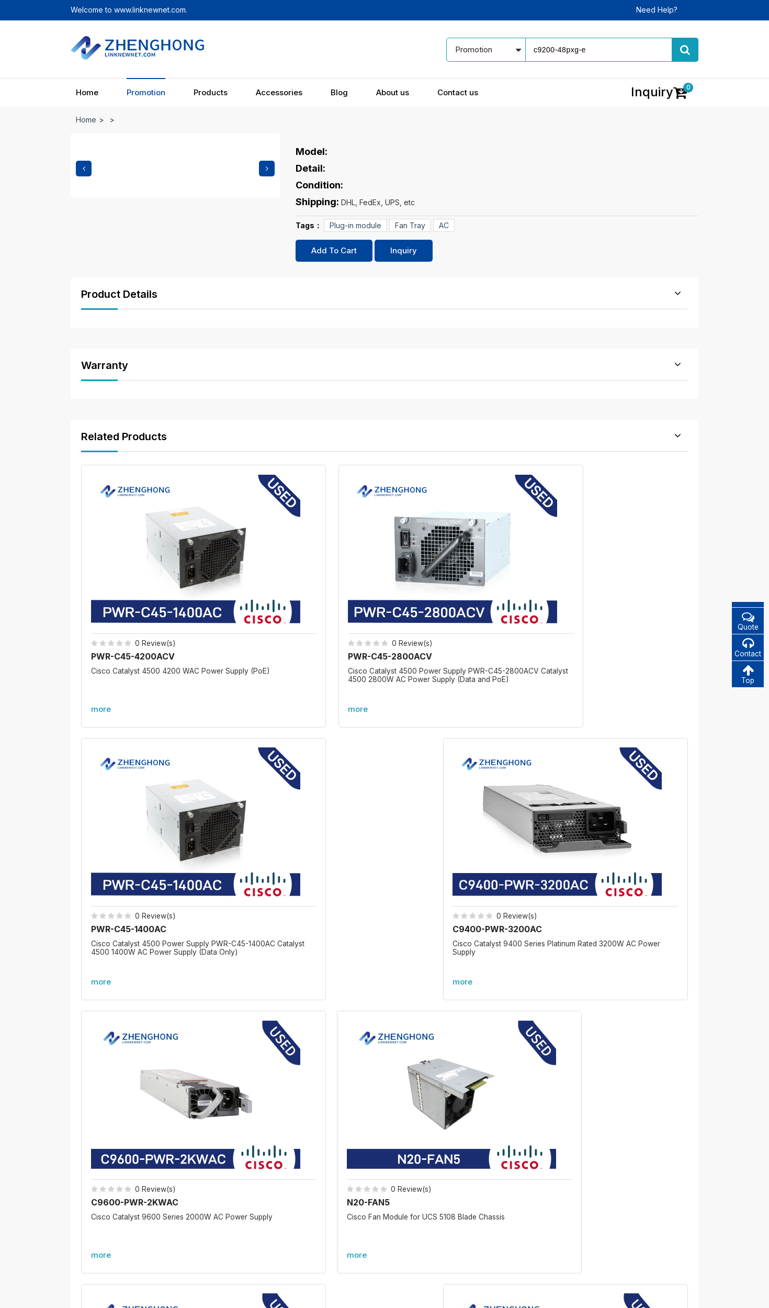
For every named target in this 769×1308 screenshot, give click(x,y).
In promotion (318, 1150)
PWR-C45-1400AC (439, 591)
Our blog (425, 1150)
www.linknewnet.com (662, 1292)
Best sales (314, 1187)
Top (747, 675)
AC (444, 225)
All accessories (322, 1205)
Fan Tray (410, 225)
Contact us (457, 92)
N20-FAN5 (268, 822)
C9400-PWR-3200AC (601, 591)
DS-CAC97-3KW (436, 822)
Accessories (279, 92)
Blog (339, 92)
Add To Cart (334, 250)
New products (321, 1169)
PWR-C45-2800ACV (289, 591)
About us (392, 92)
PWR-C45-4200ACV (134, 591)
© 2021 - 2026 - (98, 1292)
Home (87, 92)
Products (211, 92)
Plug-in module (355, 225)
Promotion (146, 92)
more (102, 644)
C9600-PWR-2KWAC (135, 822)
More (384, 936)
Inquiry (403, 250)
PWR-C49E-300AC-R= (602, 822)
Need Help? (656, 9)
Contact (747, 648)
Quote (747, 621)
